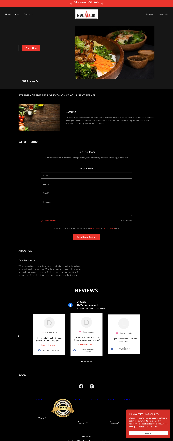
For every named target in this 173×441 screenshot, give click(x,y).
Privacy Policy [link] (95, 228)
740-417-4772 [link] (29, 81)
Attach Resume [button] (49, 220)
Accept (148, 433)
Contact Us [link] (29, 14)
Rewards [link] (150, 14)
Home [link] (8, 14)
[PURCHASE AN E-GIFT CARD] (86, 3)
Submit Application (86, 237)
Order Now (31, 48)
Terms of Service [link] (109, 228)
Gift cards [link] (163, 14)
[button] (42, 220)
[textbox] (86, 176)
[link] (86, 14)
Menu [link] (17, 14)
